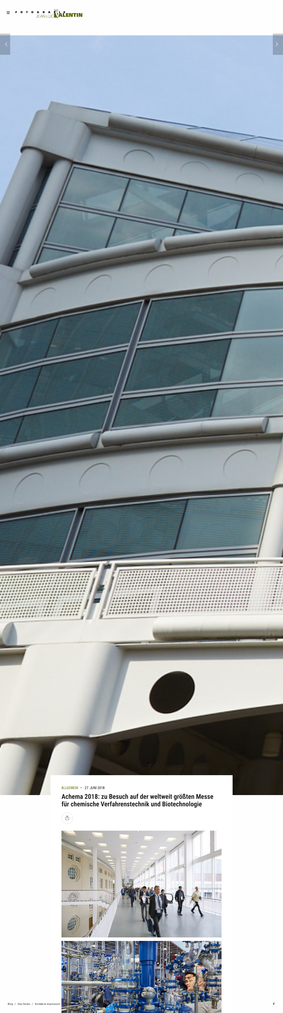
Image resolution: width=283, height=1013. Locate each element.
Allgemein (69, 788)
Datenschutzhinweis (77, 1004)
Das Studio (24, 1004)
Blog (10, 1004)
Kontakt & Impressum (47, 1004)
